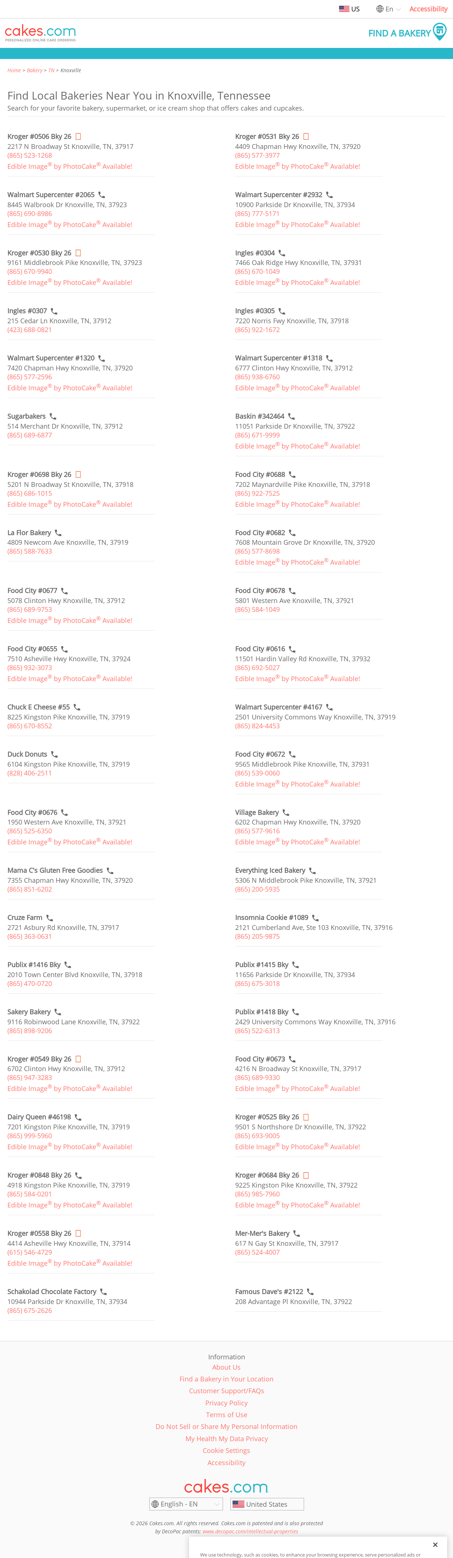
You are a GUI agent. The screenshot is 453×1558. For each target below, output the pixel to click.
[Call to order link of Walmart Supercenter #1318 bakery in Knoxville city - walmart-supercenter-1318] (278, 358)
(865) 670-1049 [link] (257, 271)
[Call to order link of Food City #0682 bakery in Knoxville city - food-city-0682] (260, 532)
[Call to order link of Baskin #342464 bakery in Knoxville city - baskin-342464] (259, 416)
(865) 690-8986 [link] (29, 213)
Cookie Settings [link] (226, 1450)
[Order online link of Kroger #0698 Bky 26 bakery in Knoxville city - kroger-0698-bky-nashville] (39, 474)
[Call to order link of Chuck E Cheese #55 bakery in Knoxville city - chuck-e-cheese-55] (38, 707)
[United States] (267, 1504)
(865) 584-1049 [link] (257, 609)
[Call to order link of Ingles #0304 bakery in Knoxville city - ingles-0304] (255, 253)
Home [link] (14, 70)
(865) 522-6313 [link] (257, 1030)
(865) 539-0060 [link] (257, 772)
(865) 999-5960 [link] (29, 1135)
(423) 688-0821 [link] (29, 329)
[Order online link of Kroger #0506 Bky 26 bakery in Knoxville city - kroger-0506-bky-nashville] (39, 136)
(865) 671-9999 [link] (257, 435)
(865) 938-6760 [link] (257, 376)
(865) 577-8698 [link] (257, 551)
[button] (41, 33)
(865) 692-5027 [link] (257, 667)
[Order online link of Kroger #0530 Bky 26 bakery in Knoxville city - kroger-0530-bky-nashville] (39, 253)
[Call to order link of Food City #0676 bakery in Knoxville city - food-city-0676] (32, 812)
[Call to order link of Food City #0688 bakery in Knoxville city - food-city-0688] (260, 474)
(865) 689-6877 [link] (29, 435)
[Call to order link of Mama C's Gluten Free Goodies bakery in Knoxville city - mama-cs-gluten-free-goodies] (55, 870)
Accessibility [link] (428, 8)
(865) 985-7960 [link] (257, 1193)
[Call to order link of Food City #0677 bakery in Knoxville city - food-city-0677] (32, 590)
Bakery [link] (34, 70)
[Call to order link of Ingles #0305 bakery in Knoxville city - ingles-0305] (255, 311)
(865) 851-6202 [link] (29, 889)
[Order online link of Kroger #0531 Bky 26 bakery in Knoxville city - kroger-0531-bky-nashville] (267, 136)
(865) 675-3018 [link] (257, 983)
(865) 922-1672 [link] (257, 329)
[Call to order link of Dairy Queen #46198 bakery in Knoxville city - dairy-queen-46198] (39, 1117)
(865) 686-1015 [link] (29, 493)
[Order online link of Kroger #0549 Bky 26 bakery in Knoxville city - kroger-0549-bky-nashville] (39, 1059)
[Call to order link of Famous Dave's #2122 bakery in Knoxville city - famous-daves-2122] (269, 1291)
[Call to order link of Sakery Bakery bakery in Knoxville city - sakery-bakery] (28, 1012)
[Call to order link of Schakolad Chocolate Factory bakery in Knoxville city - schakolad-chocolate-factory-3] (51, 1291)
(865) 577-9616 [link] (257, 830)
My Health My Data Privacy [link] (226, 1438)
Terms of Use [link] (226, 1414)
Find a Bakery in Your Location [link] (226, 1378)
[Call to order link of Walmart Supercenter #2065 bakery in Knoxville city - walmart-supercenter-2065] (50, 194)
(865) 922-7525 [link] (257, 493)
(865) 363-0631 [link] (29, 936)
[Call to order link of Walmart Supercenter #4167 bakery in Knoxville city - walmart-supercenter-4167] (278, 707)
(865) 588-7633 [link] (29, 551)
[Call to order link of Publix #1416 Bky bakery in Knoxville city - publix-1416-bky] (33, 964)
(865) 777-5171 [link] (257, 213)
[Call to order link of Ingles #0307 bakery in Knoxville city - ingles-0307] (27, 311)
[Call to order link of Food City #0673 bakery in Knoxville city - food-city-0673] (260, 1059)
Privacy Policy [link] (226, 1402)
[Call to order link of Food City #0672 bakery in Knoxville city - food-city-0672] (260, 754)
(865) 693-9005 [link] (257, 1135)
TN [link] (51, 70)
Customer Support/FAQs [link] (226, 1390)
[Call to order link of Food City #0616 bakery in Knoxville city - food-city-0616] (260, 649)
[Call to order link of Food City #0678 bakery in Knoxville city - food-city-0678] (260, 590)
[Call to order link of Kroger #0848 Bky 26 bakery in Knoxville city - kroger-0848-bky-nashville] (39, 1175)
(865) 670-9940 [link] (29, 271)
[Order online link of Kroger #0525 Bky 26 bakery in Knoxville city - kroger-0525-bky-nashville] (267, 1117)
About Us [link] (226, 1367)
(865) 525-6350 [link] (29, 830)
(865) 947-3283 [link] (29, 1077)
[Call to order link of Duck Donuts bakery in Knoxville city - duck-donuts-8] (27, 754)
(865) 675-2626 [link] (29, 1310)
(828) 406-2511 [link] (29, 772)
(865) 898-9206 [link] (29, 1030)
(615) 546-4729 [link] (29, 1252)
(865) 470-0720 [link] (29, 983)
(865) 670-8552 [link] (29, 725)
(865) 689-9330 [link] (257, 1077)
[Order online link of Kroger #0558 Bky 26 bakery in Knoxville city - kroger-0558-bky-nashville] (39, 1233)
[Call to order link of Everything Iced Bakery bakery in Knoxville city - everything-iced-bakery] (270, 870)
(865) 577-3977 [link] (257, 155)
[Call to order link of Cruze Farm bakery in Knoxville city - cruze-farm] (24, 917)
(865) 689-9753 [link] (29, 609)
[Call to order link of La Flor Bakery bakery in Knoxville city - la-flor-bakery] (29, 532)
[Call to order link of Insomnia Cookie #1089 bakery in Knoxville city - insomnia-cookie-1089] (271, 917)
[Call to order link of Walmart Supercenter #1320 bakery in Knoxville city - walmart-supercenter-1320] (50, 358)
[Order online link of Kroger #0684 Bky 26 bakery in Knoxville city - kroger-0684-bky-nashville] (267, 1175)
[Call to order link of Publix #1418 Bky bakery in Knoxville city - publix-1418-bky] (261, 1012)
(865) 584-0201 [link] (29, 1193)
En (389, 8)
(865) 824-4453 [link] (257, 725)
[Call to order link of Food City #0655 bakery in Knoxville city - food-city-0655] (32, 649)
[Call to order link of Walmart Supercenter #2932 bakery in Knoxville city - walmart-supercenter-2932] (278, 194)
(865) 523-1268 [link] (29, 155)
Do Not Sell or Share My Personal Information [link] (226, 1426)
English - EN (179, 1503)
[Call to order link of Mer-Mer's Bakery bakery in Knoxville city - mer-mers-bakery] (262, 1233)
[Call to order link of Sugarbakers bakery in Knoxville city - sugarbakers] (26, 416)
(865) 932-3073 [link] (29, 667)
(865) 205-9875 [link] (257, 936)
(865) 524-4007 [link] (257, 1252)
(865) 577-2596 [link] (29, 376)
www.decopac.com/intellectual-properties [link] (250, 1531)
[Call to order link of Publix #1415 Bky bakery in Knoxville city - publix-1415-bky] (261, 964)
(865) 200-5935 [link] (257, 889)
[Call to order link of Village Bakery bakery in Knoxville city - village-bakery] (257, 812)
